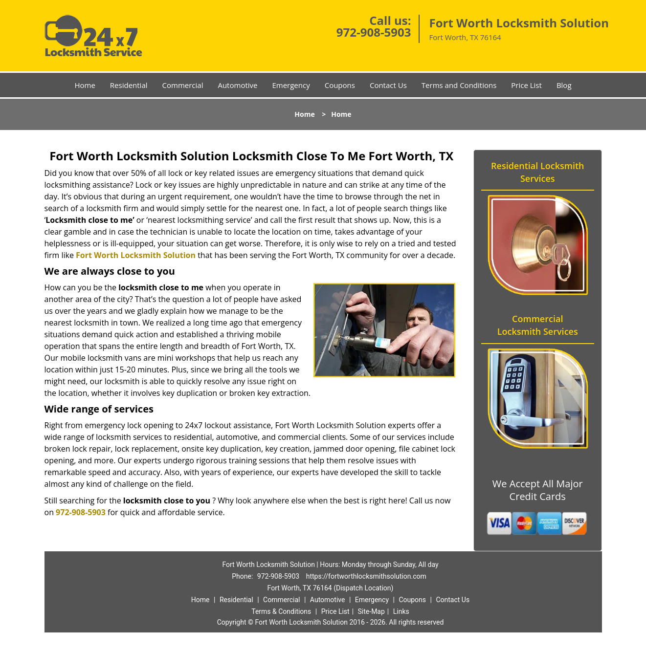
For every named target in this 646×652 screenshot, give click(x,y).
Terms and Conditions (459, 85)
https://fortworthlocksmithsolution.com (366, 576)
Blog (564, 85)
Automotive (237, 85)
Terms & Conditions (281, 611)
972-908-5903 (373, 32)
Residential (129, 85)
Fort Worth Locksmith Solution (136, 255)
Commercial (182, 85)
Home (84, 85)
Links (401, 611)
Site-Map (371, 611)
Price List (526, 85)
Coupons (340, 85)
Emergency (291, 85)
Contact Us (388, 85)
